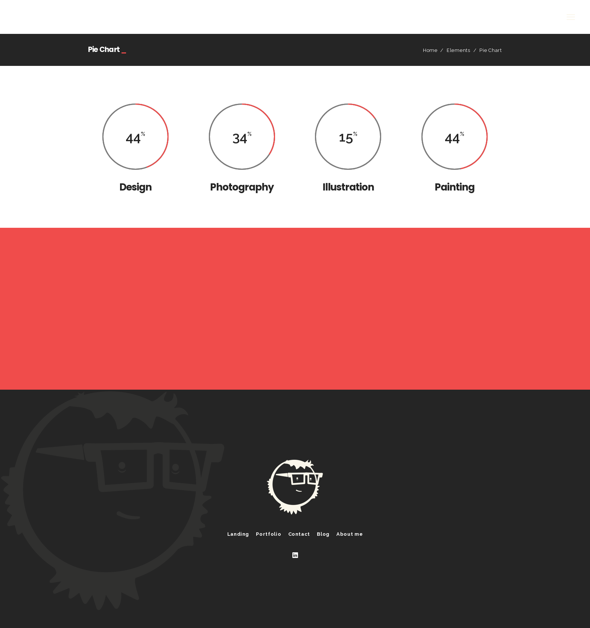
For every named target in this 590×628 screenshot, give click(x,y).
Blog (323, 534)
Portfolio (268, 534)
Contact (299, 534)
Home (430, 50)
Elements (458, 50)
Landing (238, 534)
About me (349, 534)
